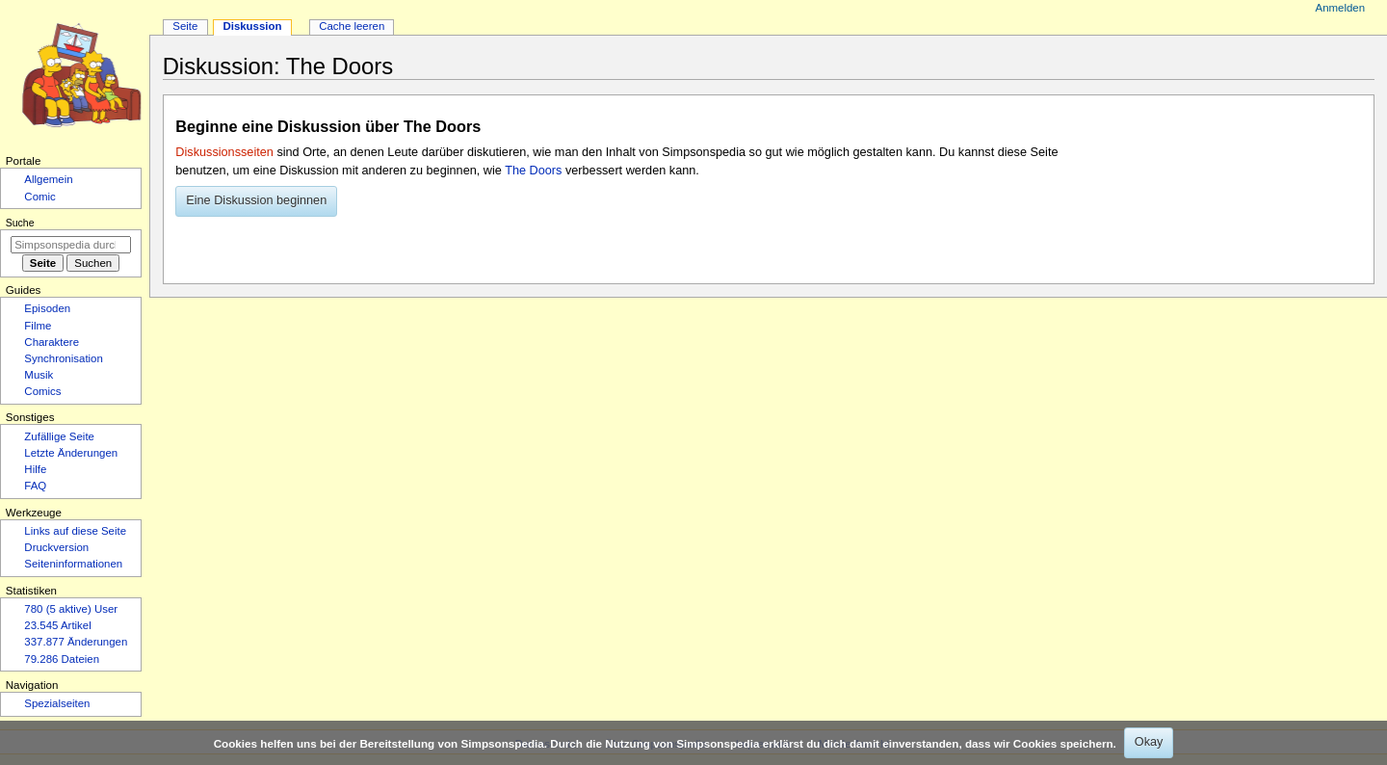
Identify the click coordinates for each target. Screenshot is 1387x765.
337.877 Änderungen (75, 641)
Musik (38, 375)
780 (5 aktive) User (71, 609)
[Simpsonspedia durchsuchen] (71, 244)
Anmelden (1341, 7)
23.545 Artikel (57, 625)
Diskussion (251, 26)
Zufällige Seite (59, 436)
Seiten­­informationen (73, 563)
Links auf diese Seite (75, 531)
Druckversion (56, 547)
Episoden (47, 308)
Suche (20, 222)
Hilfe (35, 469)
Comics (42, 391)
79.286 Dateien (61, 659)
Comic (39, 196)
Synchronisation (63, 358)
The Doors (533, 170)
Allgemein (48, 179)
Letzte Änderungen (71, 453)
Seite (184, 26)
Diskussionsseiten (224, 152)
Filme (37, 325)
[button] (256, 201)
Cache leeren (351, 26)
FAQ (35, 485)
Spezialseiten (57, 703)
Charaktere (51, 342)
